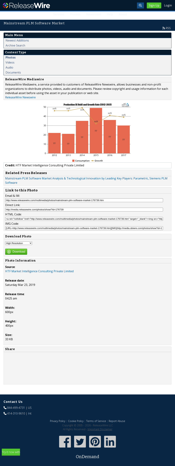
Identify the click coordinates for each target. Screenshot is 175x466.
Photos (11, 57)
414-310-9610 (16, 413)
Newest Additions (17, 40)
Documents (13, 72)
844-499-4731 (16, 408)
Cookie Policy (76, 421)
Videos (10, 62)
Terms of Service (96, 421)
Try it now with (87, 455)
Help (110, 14)
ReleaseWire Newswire (20, 97)
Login (168, 5)
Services (58, 14)
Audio (9, 67)
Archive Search (15, 45)
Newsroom (93, 14)
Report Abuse (117, 421)
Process (75, 14)
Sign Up (154, 5)
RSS (168, 28)
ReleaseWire (26, 5)
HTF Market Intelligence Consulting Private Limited (39, 271)
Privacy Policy (57, 421)
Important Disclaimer (100, 429)
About (123, 14)
